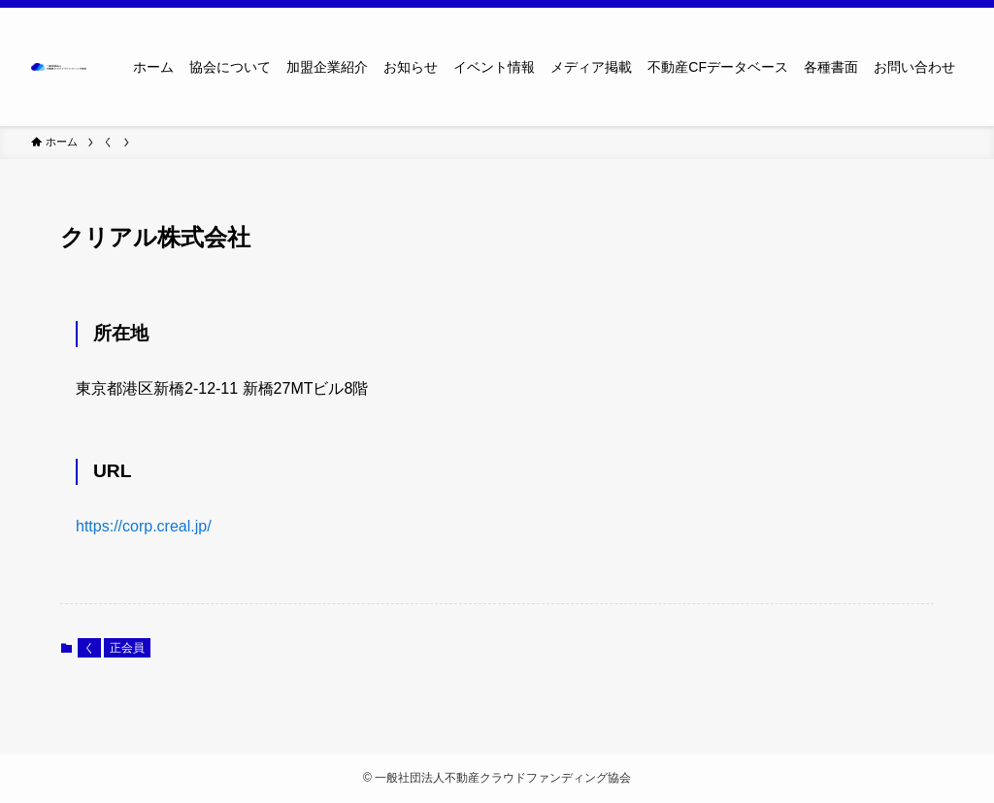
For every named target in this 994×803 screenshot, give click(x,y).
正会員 (127, 648)
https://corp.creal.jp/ (144, 526)
